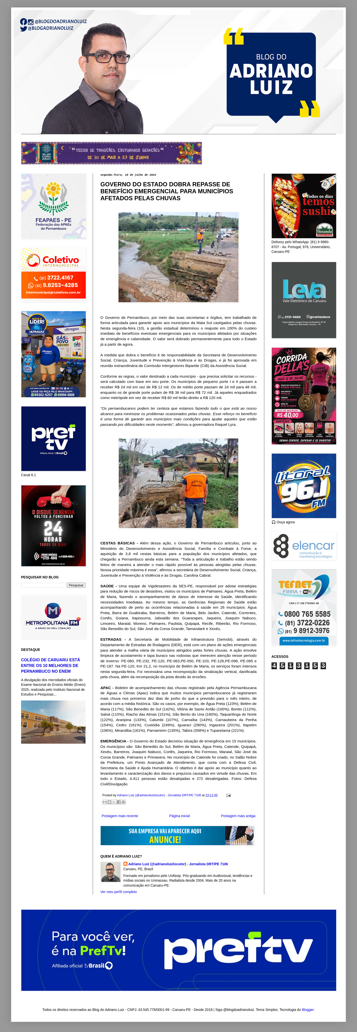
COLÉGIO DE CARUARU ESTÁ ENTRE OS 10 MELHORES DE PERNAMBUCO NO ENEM (50, 665)
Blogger (308, 1010)
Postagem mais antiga (238, 816)
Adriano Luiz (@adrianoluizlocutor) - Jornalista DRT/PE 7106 (178, 864)
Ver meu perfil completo (118, 892)
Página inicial (179, 816)
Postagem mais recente (120, 816)
